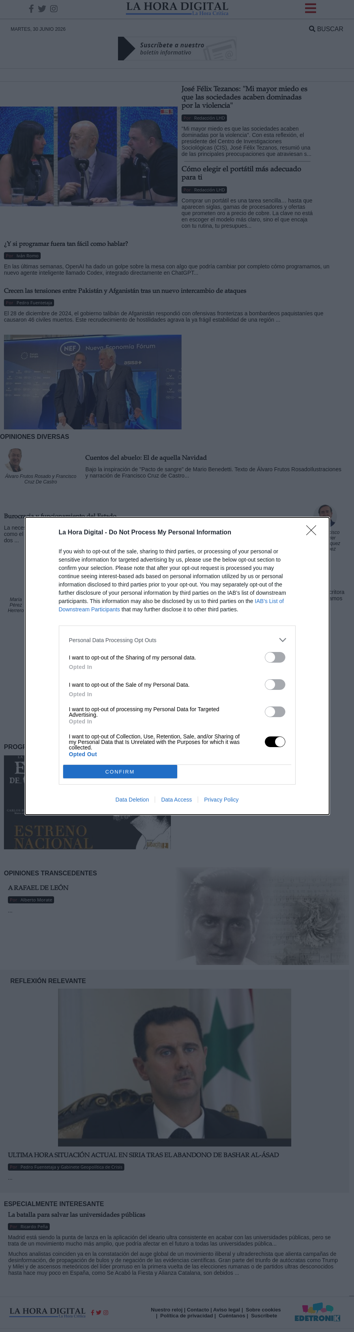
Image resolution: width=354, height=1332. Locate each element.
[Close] (313, 532)
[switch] (275, 657)
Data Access (176, 799)
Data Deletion (132, 799)
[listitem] (177, 640)
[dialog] (177, 666)
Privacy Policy (221, 799)
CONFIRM (120, 772)
